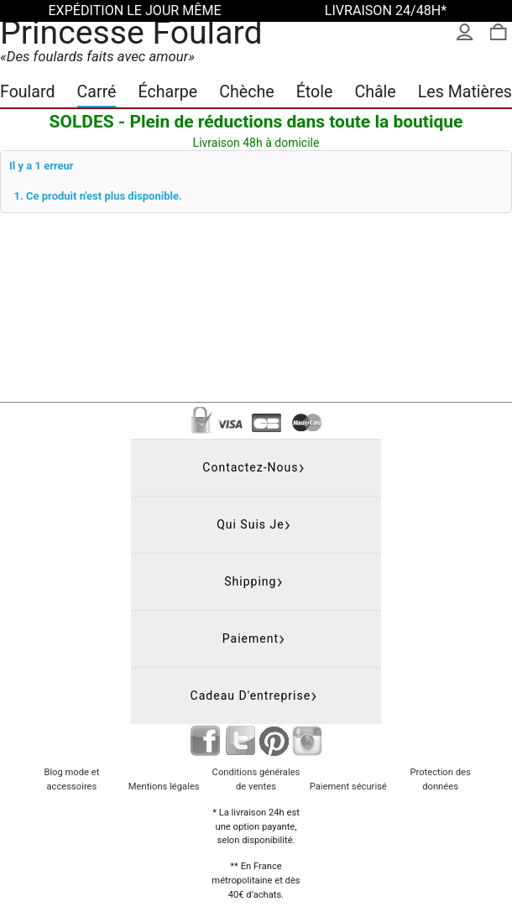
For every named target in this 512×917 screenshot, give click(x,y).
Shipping (250, 581)
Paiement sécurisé (348, 786)
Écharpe (168, 92)
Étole (314, 92)
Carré (97, 92)
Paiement (250, 638)
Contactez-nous (250, 467)
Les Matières (465, 92)
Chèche (246, 92)
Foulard (27, 92)
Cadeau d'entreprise (251, 695)
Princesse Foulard (131, 32)
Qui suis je (251, 524)
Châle (374, 92)
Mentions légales (164, 786)
